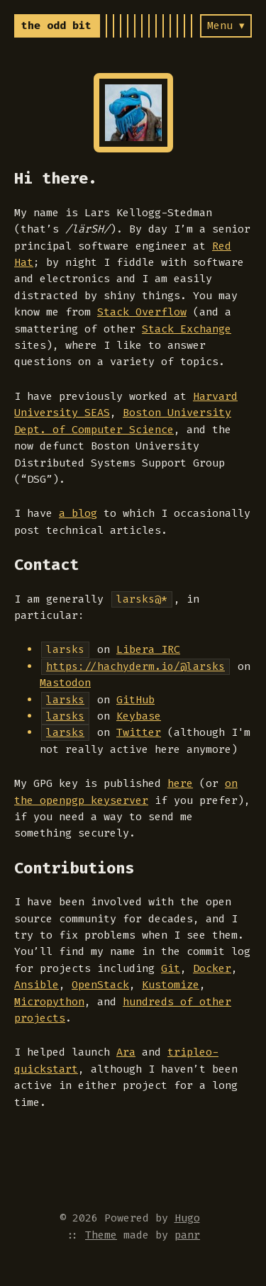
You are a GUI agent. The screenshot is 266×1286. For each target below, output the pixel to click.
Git (170, 968)
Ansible (36, 985)
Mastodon (65, 683)
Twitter (138, 732)
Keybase (138, 716)
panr (187, 1235)
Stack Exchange (186, 329)
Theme (101, 1235)
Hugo (187, 1218)
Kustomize (170, 985)
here (180, 783)
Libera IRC (148, 649)
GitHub (135, 700)
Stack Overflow (142, 312)
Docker (212, 968)
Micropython (49, 1002)
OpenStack (100, 985)
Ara (125, 1052)
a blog (78, 513)
